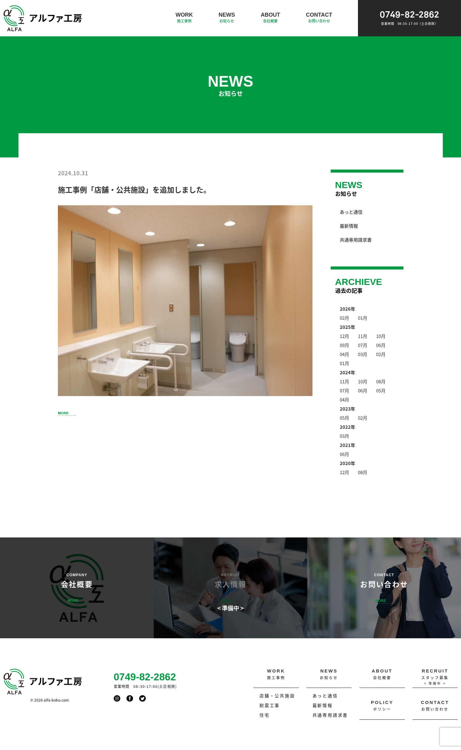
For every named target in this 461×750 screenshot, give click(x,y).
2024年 (347, 372)
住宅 (264, 715)
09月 (344, 345)
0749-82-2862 (409, 18)
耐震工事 (269, 705)
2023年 (347, 408)
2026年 (347, 309)
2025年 (347, 327)
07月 (362, 345)
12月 (344, 336)
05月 (381, 390)
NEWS (227, 18)
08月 (381, 381)
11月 (362, 336)
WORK (184, 18)
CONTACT (319, 18)
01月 (362, 318)
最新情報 (349, 226)
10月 (381, 336)
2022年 (347, 427)
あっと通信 (351, 212)
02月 (344, 318)
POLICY (382, 706)
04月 (344, 354)
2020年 (347, 463)
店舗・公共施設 (277, 696)
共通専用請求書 (356, 239)
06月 (381, 345)
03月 (362, 354)
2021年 (347, 445)
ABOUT (270, 18)
